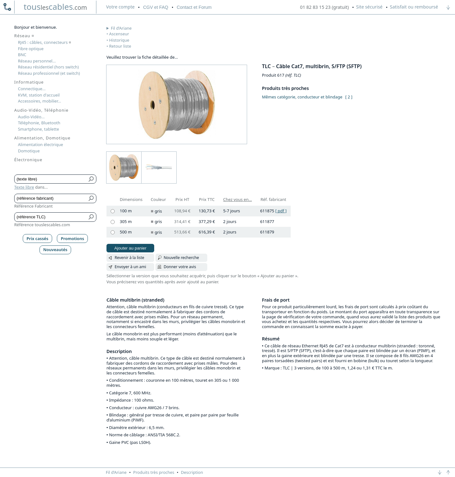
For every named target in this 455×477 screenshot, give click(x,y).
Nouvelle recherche (181, 257)
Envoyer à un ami (130, 266)
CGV (155, 7)
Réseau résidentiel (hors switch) (48, 67)
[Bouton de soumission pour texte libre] (91, 179)
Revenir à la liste (129, 257)
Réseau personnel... (37, 61)
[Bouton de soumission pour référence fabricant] (91, 198)
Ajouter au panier (130, 248)
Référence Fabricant (33, 206)
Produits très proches (153, 472)
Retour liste (120, 46)
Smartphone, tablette (38, 129)
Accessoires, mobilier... (39, 101)
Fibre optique (31, 48)
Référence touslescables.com (42, 224)
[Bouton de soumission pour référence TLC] (91, 217)
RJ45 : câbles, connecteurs (44, 42)
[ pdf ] (281, 211)
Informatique (29, 82)
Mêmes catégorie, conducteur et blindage (302, 97)
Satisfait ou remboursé (414, 7)
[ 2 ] (349, 97)
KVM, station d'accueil (39, 95)
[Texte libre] (51, 179)
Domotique (29, 151)
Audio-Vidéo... (31, 117)
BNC (22, 54)
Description (192, 472)
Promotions (72, 238)
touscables (55, 6)
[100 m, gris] (113, 211)
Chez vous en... (237, 199)
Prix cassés (37, 238)
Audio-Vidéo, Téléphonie (41, 110)
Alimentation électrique (40, 144)
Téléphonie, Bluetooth (39, 123)
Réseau (24, 35)
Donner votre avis (180, 266)
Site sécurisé (369, 7)
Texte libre (24, 187)
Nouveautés (55, 249)
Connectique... (32, 88)
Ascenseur (119, 34)
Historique (119, 40)
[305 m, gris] (113, 222)
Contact (194, 7)
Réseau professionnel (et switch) (49, 73)
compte (120, 7)
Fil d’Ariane (121, 28)
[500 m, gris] (113, 232)
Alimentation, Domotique (42, 138)
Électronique (28, 159)
